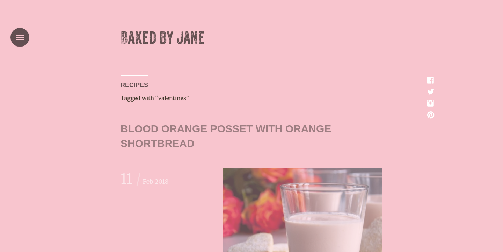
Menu (19, 37)
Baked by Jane (163, 38)
